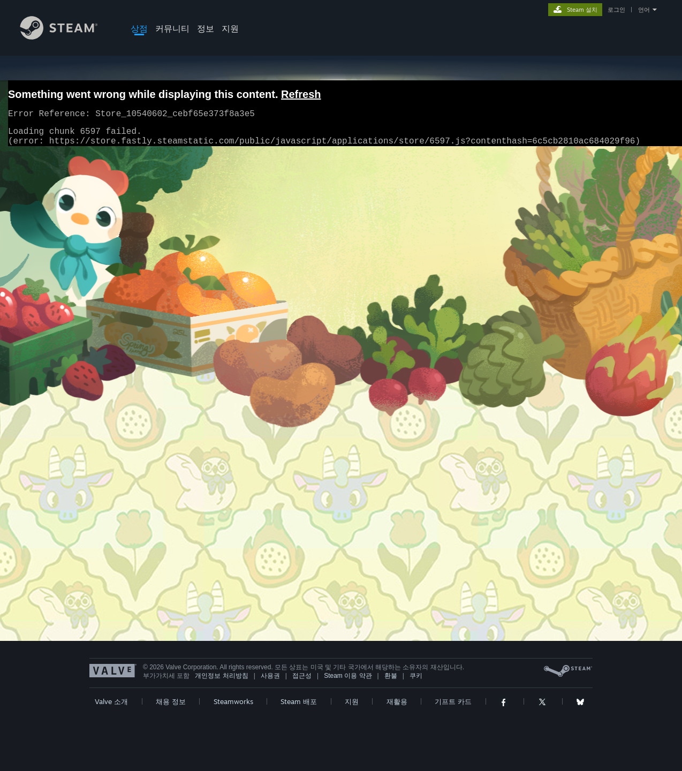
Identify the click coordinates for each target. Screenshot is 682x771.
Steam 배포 (299, 701)
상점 (139, 28)
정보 (205, 28)
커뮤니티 (172, 28)
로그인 (616, 9)
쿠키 (416, 675)
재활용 (397, 701)
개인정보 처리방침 (221, 675)
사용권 (270, 675)
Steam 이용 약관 (348, 675)
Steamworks (233, 701)
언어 (644, 9)
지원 (230, 28)
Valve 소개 (111, 701)
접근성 (302, 675)
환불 (390, 675)
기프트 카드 (453, 701)
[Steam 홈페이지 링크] (67, 36)
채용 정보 (171, 701)
